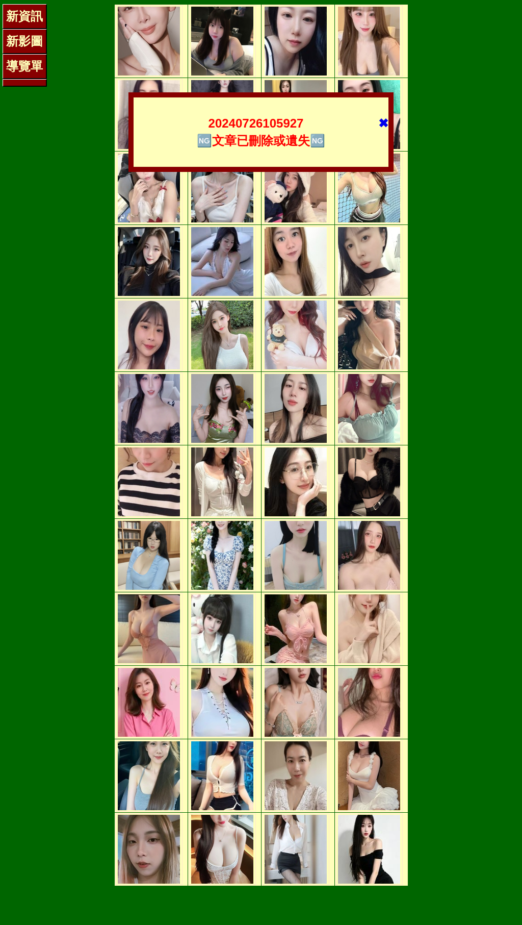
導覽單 (24, 66)
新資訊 (24, 16)
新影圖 (24, 41)
